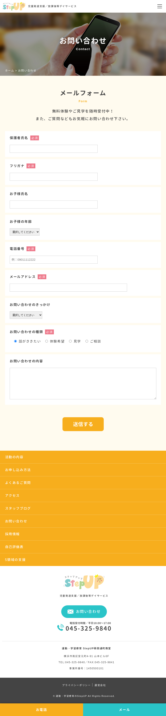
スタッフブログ (18, 508)
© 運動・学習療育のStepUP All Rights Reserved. (84, 696)
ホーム (9, 70)
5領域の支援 (15, 559)
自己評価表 (14, 547)
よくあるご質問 (18, 482)
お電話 (41, 709)
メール (124, 709)
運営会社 (100, 685)
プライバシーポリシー (76, 685)
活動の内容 (14, 457)
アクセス (12, 495)
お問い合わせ (16, 521)
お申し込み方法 (18, 470)
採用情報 (12, 534)
